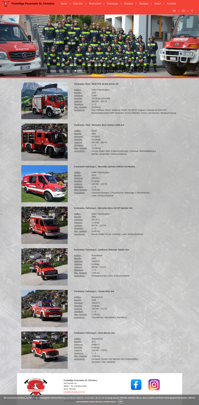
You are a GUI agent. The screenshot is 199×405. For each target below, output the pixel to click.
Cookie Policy (109, 402)
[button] (15, 46)
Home (64, 3)
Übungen (143, 3)
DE (174, 11)
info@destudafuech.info (74, 392)
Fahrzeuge (112, 3)
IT (192, 11)
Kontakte (171, 3)
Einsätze (128, 3)
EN (183, 11)
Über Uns (78, 3)
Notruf (158, 3)
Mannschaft (95, 3)
